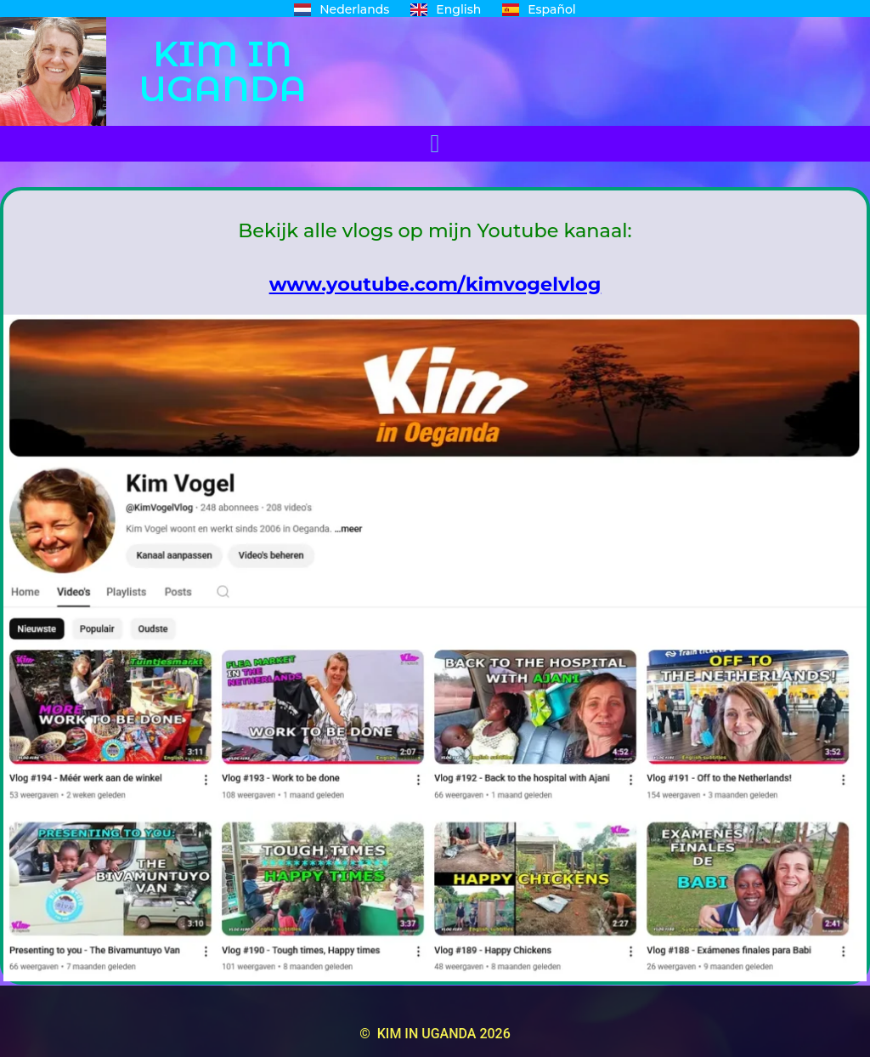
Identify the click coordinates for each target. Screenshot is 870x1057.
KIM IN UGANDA (222, 71)
